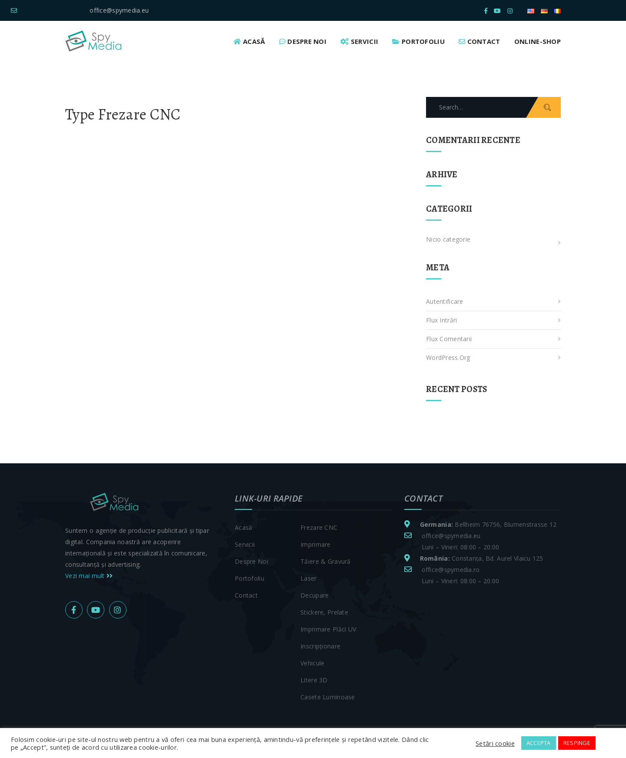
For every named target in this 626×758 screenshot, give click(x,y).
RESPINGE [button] (576, 743)
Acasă (243, 527)
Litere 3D (314, 680)
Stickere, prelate (324, 612)
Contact (246, 595)
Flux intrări (441, 320)
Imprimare (315, 544)
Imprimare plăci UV (328, 629)
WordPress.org (448, 357)
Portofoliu (249, 578)
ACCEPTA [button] (538, 743)
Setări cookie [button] (495, 743)
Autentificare (444, 301)
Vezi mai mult (89, 576)
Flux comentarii (449, 339)
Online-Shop (537, 41)
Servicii (245, 544)
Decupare (314, 595)
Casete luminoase (327, 697)
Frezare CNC (318, 527)
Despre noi (251, 561)
